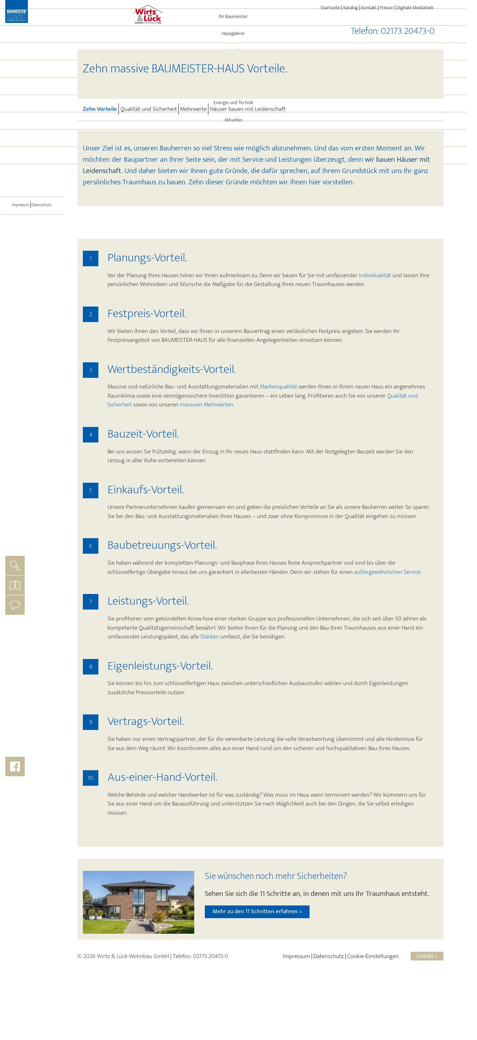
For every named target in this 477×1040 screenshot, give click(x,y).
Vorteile (43, 92)
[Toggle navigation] (31, 215)
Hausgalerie (32, 75)
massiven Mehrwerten (206, 462)
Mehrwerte (193, 109)
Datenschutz (44, 246)
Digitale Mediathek (415, 7)
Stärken (209, 694)
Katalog (350, 7)
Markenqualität (278, 444)
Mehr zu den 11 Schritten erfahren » (257, 969)
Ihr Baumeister (32, 58)
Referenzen (31, 109)
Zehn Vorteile (100, 108)
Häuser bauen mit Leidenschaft (248, 109)
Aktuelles (31, 161)
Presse (386, 7)
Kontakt (369, 7)
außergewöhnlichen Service (387, 630)
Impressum (18, 246)
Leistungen (31, 127)
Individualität (375, 333)
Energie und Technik (31, 144)
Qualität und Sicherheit (149, 109)
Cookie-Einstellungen (373, 1013)
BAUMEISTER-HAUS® (31, 196)
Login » (427, 1013)
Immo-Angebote (32, 179)
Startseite (330, 7)
